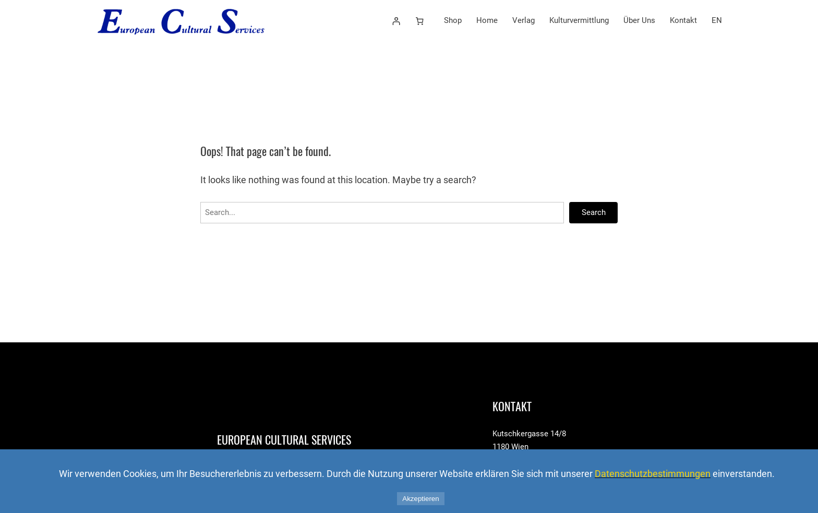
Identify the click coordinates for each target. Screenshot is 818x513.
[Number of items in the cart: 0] (420, 21)
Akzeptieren (420, 499)
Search (594, 212)
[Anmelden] (396, 21)
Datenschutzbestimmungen (653, 473)
